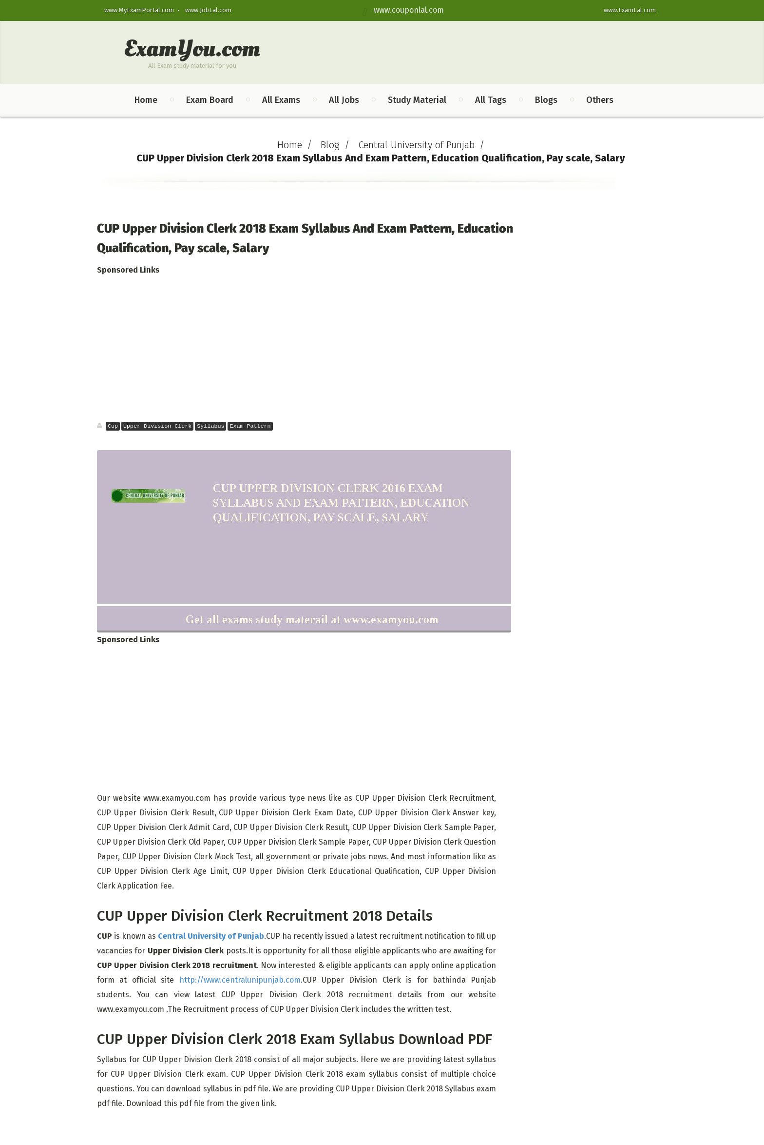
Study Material (417, 100)
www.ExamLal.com (630, 10)
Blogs (546, 100)
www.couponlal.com (406, 10)
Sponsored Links (128, 270)
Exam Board (209, 100)
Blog (330, 145)
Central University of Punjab (416, 145)
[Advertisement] (307, 348)
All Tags (490, 100)
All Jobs (344, 100)
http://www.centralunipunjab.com (240, 980)
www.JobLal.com (208, 10)
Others (599, 100)
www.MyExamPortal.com (139, 10)
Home (145, 100)
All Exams (281, 100)
